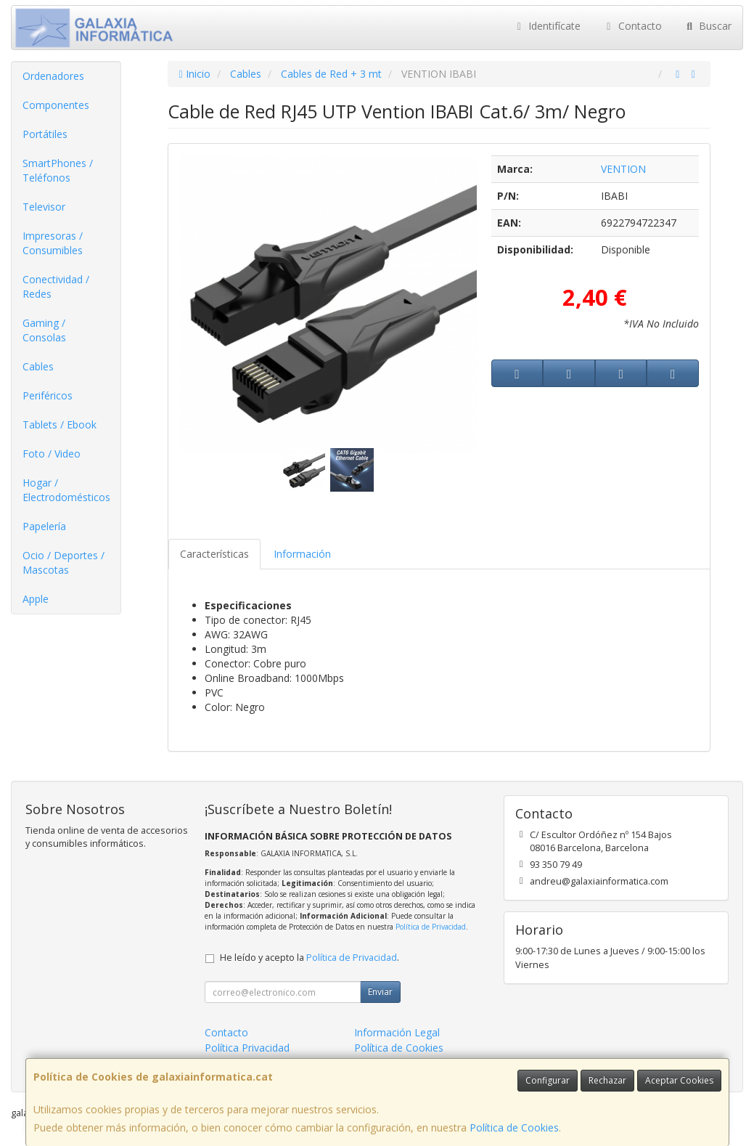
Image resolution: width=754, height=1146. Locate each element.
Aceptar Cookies (679, 1080)
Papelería (44, 526)
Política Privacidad (247, 1047)
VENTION (623, 169)
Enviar (380, 992)
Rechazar (607, 1080)
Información (302, 554)
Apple (35, 599)
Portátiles (44, 134)
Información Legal (397, 1032)
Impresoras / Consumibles (52, 243)
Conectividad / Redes (55, 286)
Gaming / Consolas (44, 330)
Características (214, 554)
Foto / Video (51, 453)
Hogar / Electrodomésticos (66, 490)
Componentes (55, 105)
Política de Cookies (514, 1127)
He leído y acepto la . (309, 957)
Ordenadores (53, 76)
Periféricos (47, 395)
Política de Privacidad (431, 927)
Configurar (547, 1080)
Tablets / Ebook (59, 424)
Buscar (708, 26)
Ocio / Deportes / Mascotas (63, 562)
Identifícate (547, 26)
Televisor (43, 207)
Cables (38, 366)
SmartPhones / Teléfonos (57, 170)
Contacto (632, 26)
